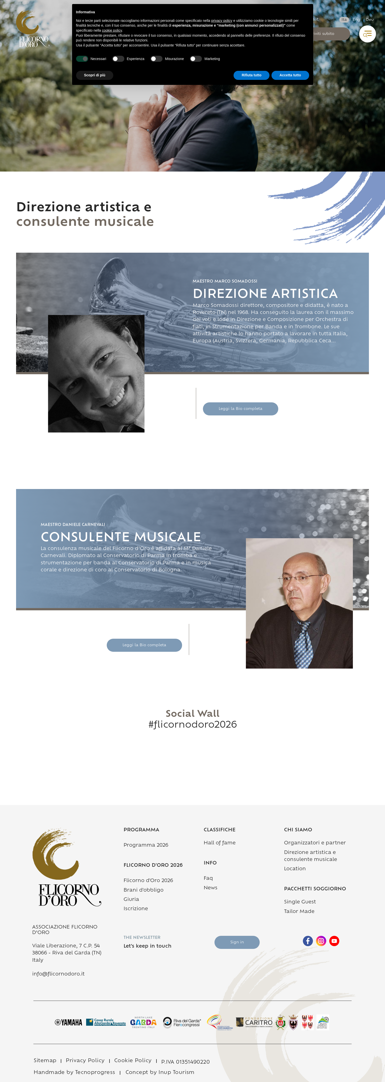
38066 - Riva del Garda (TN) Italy (66, 957)
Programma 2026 (146, 845)
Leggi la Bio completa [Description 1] (240, 409)
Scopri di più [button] (94, 75)
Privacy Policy (85, 1061)
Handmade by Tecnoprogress (74, 1072)
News (210, 888)
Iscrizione (136, 909)
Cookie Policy (133, 1061)
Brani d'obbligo (143, 890)
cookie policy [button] (112, 30)
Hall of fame (220, 843)
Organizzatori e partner (315, 843)
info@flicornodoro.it (58, 974)
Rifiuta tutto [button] (251, 75)
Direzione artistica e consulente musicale (318, 856)
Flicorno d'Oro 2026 (148, 881)
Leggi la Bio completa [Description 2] (144, 645)
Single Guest (300, 902)
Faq (208, 878)
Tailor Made (299, 911)
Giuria (131, 899)
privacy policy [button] (221, 21)
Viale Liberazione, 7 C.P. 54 (66, 946)
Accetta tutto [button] (290, 75)
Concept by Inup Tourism (160, 1072)
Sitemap (45, 1061)
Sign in (237, 942)
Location (295, 869)
